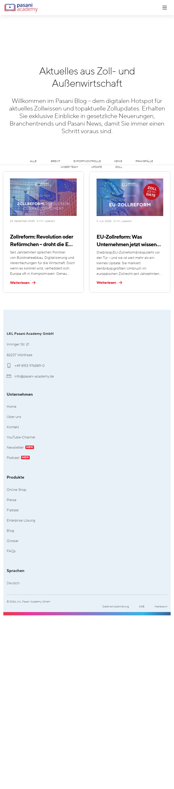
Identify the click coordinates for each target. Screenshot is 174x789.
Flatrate (13, 510)
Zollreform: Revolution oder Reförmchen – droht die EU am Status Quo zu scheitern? (43, 241)
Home (11, 407)
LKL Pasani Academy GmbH (21, 7)
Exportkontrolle (87, 161)
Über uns (14, 417)
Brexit (55, 161)
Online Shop (16, 490)
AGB (141, 606)
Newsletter (20, 448)
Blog (10, 531)
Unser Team (69, 167)
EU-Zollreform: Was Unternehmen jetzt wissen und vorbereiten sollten (110, 275)
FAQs (11, 551)
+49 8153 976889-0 (26, 365)
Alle (33, 161)
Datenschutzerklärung (115, 606)
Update (96, 167)
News (118, 161)
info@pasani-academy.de (30, 376)
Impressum (160, 606)
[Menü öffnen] (165, 7)
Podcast (18, 458)
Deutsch (13, 583)
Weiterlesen (23, 283)
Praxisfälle (144, 161)
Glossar (12, 541)
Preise (11, 500)
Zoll (118, 167)
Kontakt (13, 427)
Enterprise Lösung (21, 520)
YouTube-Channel (21, 437)
